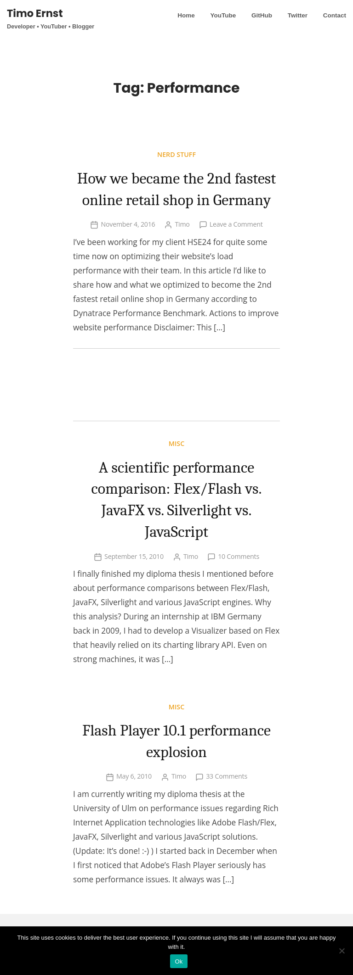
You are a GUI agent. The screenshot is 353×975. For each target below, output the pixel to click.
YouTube (223, 15)
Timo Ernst (35, 13)
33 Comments (226, 797)
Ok (178, 961)
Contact (334, 15)
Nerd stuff (176, 154)
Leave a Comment (236, 245)
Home (186, 15)
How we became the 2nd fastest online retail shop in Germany (176, 199)
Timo (182, 245)
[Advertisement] (176, 406)
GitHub (261, 15)
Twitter (297, 15)
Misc (176, 465)
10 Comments (238, 577)
